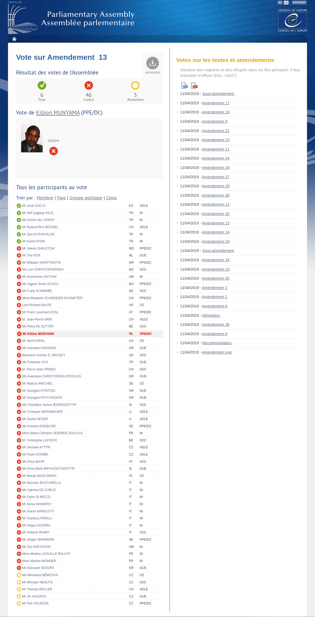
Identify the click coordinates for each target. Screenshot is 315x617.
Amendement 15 (216, 269)
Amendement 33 (216, 241)
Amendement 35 (216, 278)
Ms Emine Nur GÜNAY (38, 220)
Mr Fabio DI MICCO (36, 497)
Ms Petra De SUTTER (38, 326)
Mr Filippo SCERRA (36, 525)
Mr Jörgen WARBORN (38, 539)
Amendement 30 (216, 195)
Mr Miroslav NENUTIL (37, 582)
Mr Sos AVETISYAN (36, 547)
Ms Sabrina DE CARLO (39, 490)
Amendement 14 (216, 232)
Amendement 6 (214, 306)
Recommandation (217, 343)
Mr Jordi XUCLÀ (33, 206)
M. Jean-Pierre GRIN (37, 319)
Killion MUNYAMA (58, 112)
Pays (61, 198)
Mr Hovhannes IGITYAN (39, 277)
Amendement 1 (214, 288)
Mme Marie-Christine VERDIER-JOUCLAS (52, 433)
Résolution (211, 315)
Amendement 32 (216, 214)
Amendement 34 (216, 260)
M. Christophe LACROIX (39, 440)
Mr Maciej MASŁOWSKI (39, 476)
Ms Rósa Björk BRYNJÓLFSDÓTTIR (48, 468)
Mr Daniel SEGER (35, 419)
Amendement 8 (214, 334)
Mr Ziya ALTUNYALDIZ (38, 234)
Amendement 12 (216, 204)
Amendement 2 (214, 297)
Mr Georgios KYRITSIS (38, 391)
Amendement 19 (216, 112)
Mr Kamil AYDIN (33, 241)
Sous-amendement (218, 94)
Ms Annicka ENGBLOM (39, 426)
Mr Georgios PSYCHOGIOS (42, 398)
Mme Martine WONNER (39, 561)
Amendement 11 (216, 149)
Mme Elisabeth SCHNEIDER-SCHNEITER (52, 298)
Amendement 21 (216, 131)
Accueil (14, 39)
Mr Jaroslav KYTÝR (36, 447)
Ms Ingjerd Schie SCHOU (40, 284)
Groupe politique (86, 198)
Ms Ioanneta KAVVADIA (39, 348)
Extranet (299, 2)
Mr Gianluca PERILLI (37, 518)
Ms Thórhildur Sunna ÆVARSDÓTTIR (49, 405)
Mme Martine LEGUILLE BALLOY (46, 554)
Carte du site (15, 2)
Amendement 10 (216, 140)
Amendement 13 (216, 223)
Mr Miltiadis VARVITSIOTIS (41, 262)
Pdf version (194, 85)
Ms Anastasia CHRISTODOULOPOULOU (51, 376)
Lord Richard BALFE (37, 305)
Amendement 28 (216, 186)
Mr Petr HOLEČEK (35, 603)
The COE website (292, 20)
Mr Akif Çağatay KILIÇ (38, 213)
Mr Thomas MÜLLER (37, 589)
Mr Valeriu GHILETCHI (38, 248)
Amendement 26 (216, 167)
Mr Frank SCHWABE (37, 291)
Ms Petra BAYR (33, 462)
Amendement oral (217, 352)
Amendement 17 (216, 103)
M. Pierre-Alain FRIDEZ (39, 369)
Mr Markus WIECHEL (37, 383)
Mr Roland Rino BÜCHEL (40, 227)
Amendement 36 (216, 324)
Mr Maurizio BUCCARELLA (41, 483)
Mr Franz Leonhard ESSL (40, 312)
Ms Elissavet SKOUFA (38, 568)
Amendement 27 (216, 177)
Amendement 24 (216, 158)
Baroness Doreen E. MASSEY (43, 355)
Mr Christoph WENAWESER (42, 412)
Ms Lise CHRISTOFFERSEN (42, 269)
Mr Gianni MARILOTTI (38, 511)
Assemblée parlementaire (72, 19)
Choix (111, 198)
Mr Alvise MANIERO (36, 504)
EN (280, 2)
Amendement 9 (214, 121)
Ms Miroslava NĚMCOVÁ (40, 575)
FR (286, 2)
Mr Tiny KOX (31, 255)
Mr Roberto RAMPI (35, 532)
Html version (184, 85)
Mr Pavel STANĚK (35, 454)
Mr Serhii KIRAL (33, 341)
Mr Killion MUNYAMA (38, 334)
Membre (45, 198)
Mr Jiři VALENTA (34, 596)
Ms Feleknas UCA (35, 362)
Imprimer (152, 72)
